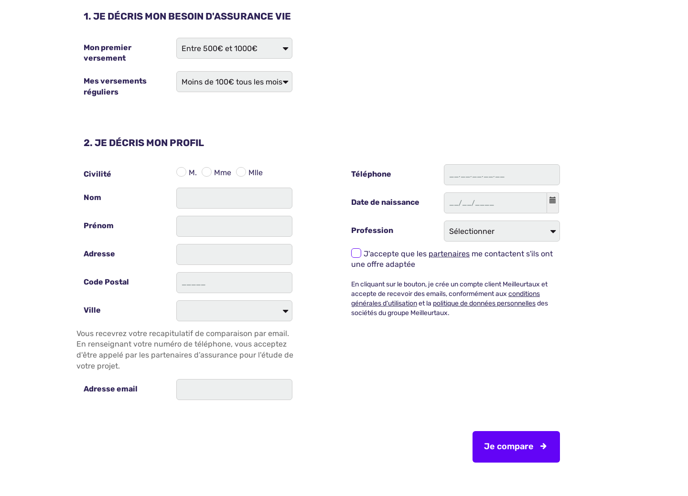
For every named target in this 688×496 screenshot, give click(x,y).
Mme (222, 172)
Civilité (97, 174)
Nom (92, 197)
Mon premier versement (107, 53)
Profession (372, 230)
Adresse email (111, 388)
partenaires (449, 253)
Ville (92, 310)
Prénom (99, 225)
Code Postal (106, 281)
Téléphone (371, 174)
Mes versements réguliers (115, 86)
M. (193, 172)
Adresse (99, 253)
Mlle (255, 172)
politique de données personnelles (484, 303)
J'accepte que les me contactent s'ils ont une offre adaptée (452, 259)
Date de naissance (385, 202)
